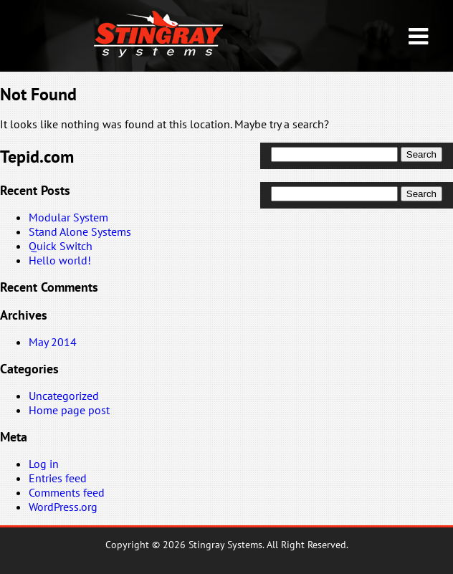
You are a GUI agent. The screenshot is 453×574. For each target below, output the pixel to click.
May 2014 (53, 342)
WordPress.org (63, 506)
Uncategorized (64, 395)
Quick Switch (60, 246)
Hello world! (60, 260)
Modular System (68, 217)
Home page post (69, 410)
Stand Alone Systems (80, 231)
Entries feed (58, 478)
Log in (44, 463)
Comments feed (67, 492)
